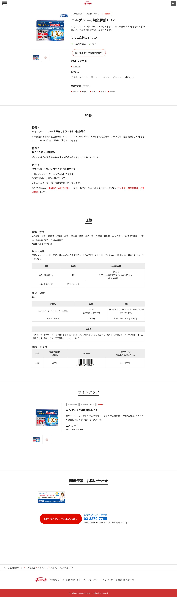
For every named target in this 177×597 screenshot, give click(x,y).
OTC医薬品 (30, 568)
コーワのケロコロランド (71, 580)
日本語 (75, 92)
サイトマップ (108, 580)
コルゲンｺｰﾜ (43, 568)
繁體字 (103, 92)
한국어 (112, 92)
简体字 (94, 92)
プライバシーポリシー (92, 580)
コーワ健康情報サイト (13, 568)
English (85, 92)
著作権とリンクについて (125, 580)
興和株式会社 (54, 580)
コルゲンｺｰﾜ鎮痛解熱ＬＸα (62, 568)
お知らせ (76, 67)
